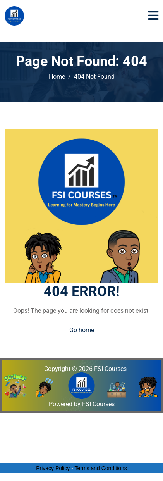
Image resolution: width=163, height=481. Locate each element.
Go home (81, 330)
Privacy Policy (53, 468)
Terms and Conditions (100, 468)
